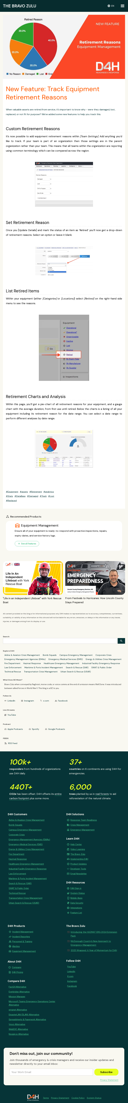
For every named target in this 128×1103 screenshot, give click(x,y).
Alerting (16, 946)
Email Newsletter (78, 873)
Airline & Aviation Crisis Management (22, 655)
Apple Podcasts (15, 729)
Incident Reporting (21, 936)
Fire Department (12, 663)
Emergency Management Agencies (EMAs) (25, 659)
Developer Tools (78, 869)
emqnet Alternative (18, 1009)
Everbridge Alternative (19, 991)
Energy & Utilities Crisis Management (104, 659)
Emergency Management (82, 830)
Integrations (76, 908)
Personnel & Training (22, 941)
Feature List (76, 912)
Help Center (76, 844)
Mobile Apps (76, 898)
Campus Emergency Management (76, 655)
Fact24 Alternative (17, 987)
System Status (77, 893)
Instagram (29, 700)
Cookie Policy (78, 1097)
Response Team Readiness (83, 820)
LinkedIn (11, 700)
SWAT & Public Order (101, 667)
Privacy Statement (109, 1080)
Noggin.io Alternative (19, 1034)
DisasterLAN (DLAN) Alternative (24, 1014)
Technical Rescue (12, 671)
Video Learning (77, 849)
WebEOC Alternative (18, 1029)
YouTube (12, 715)
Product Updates (78, 864)
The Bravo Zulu (77, 854)
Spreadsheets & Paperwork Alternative (27, 1019)
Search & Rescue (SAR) (77, 667)
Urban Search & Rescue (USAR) (76, 671)
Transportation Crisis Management (41, 671)
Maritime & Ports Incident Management (44, 667)
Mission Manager (17, 996)
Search (6, 636)
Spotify (35, 729)
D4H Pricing (17, 972)
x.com (46, 700)
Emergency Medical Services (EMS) (66, 659)
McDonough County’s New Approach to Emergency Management (91, 943)
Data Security (76, 903)
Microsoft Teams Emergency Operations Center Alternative (32, 1003)
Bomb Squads (50, 655)
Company (16, 967)
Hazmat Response (32, 663)
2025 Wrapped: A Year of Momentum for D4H (94, 950)
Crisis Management (79, 825)
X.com (70, 976)
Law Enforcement (13, 667)
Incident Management (22, 931)
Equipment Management (24, 951)
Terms (46, 1097)
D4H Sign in (75, 888)
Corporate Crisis (103, 655)
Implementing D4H (79, 859)
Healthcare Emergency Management (61, 663)
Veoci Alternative (17, 1024)
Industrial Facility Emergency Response (101, 663)
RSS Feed (12, 743)
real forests (102, 794)
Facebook (63, 700)
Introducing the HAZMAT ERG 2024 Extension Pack (94, 934)
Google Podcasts (56, 729)
